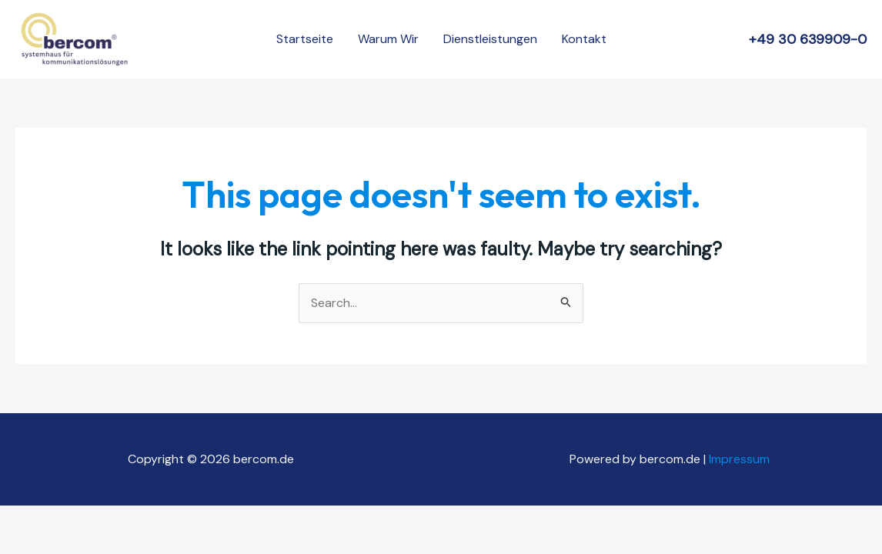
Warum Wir (388, 39)
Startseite (304, 39)
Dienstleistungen (490, 39)
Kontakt (584, 39)
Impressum (741, 459)
